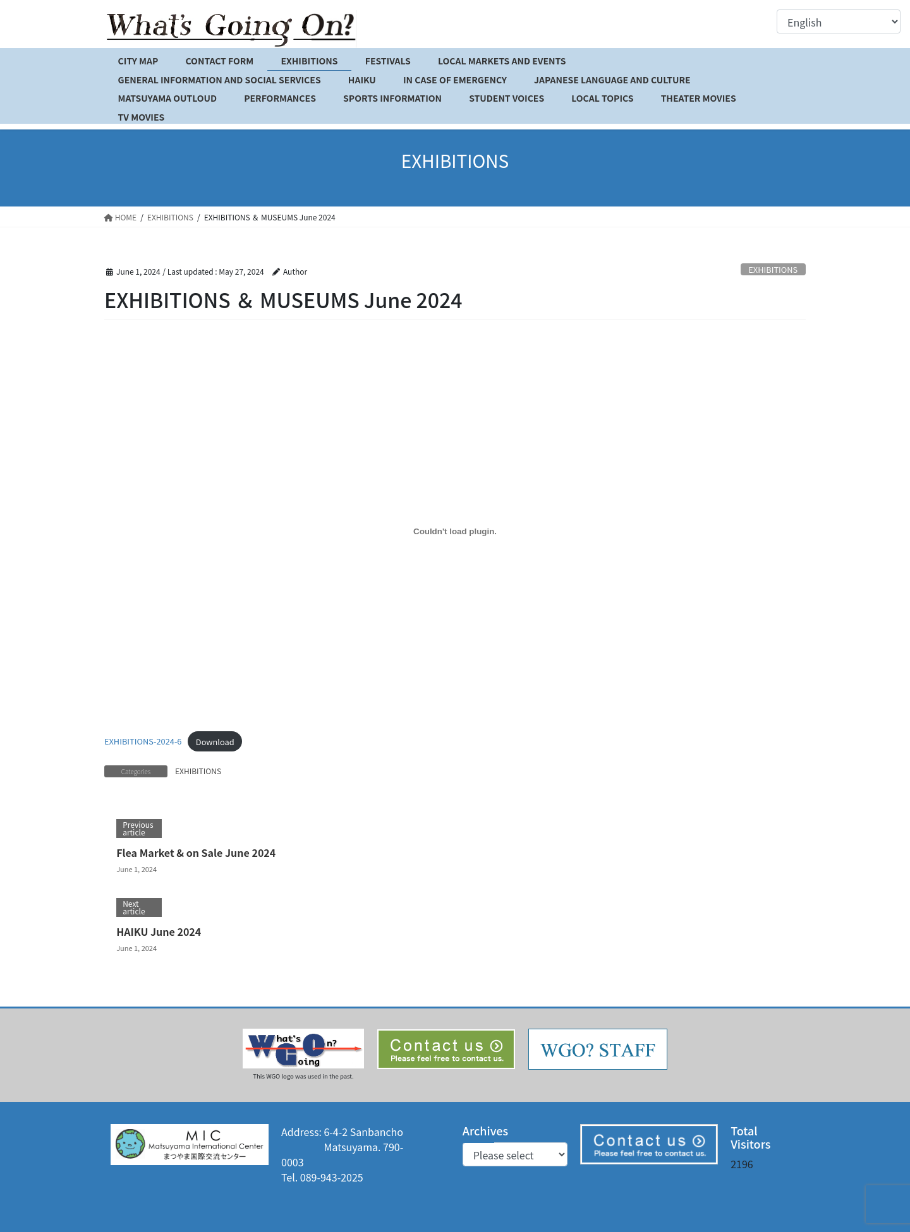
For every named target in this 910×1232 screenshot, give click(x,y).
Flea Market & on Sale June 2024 (196, 852)
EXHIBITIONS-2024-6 (142, 742)
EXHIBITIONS (773, 269)
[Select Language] (839, 21)
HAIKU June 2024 (158, 931)
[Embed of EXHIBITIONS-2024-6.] (455, 531)
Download (215, 742)
